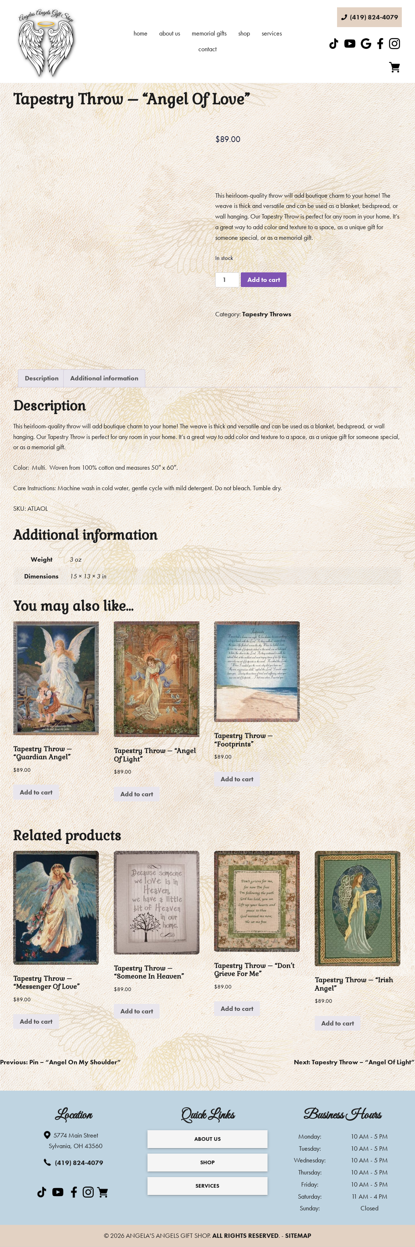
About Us (169, 33)
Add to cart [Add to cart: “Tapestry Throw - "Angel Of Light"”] (136, 794)
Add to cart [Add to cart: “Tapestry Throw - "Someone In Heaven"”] (136, 1011)
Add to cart (263, 279)
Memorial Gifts (209, 33)
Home (140, 33)
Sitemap (298, 1235)
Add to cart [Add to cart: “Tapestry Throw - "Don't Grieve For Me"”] (237, 1008)
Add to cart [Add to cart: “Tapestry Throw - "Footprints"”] (237, 779)
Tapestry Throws (266, 314)
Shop (244, 33)
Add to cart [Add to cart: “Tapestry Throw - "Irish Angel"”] (337, 1023)
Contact (207, 49)
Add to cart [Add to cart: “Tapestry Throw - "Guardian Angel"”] (36, 792)
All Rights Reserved (245, 1235)
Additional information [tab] (104, 378)
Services (272, 33)
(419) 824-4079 (72, 1162)
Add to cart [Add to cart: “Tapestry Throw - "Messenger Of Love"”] (36, 1021)
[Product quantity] (227, 279)
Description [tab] (42, 378)
